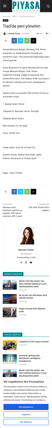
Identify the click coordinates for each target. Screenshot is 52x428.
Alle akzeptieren (26, 407)
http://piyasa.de (26, 254)
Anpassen (26, 414)
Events (6, 302)
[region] (26, 402)
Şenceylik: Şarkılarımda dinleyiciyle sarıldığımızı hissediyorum (29, 358)
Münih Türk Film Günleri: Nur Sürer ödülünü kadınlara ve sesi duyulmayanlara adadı (33, 284)
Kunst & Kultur (8, 288)
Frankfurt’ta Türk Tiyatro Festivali (34, 342)
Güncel (6, 316)
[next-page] (9, 322)
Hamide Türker (14, 33)
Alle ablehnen (26, 422)
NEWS (14, 16)
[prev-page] (4, 322)
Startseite (6, 16)
